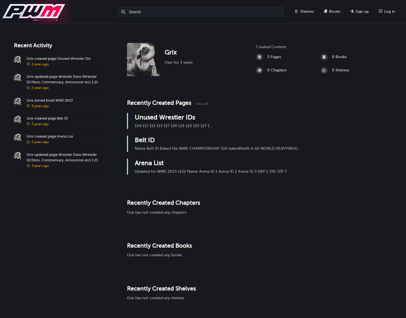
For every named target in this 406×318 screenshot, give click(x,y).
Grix (30, 59)
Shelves (304, 11)
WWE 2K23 (64, 100)
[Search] (124, 12)
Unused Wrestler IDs (74, 59)
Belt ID (62, 118)
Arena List (65, 136)
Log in (387, 11)
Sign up (359, 11)
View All (202, 104)
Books (332, 11)
